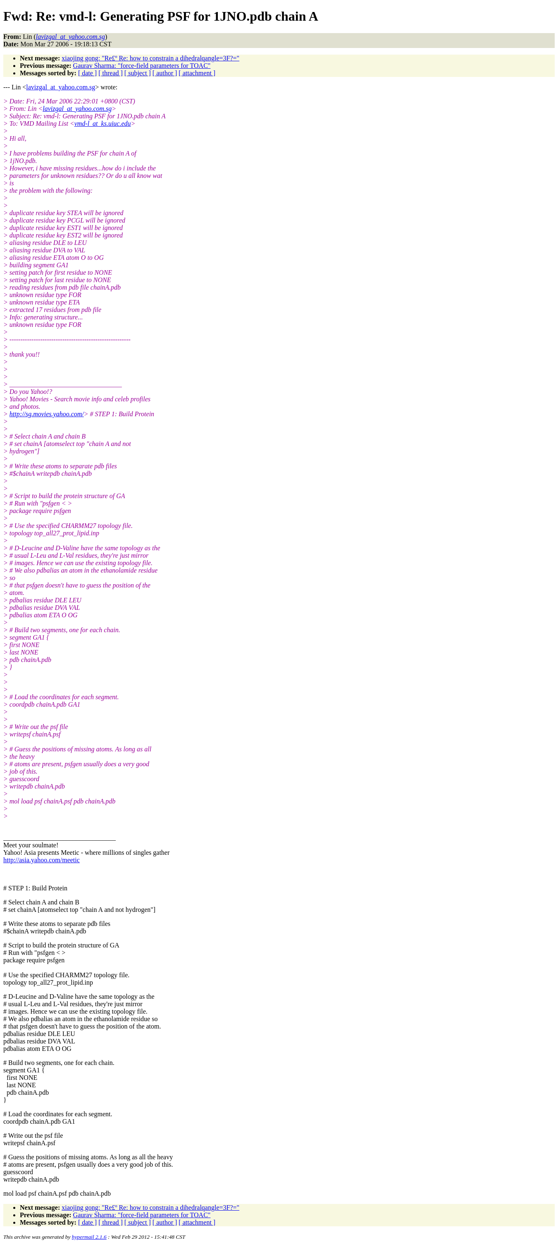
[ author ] (165, 73)
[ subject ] (137, 73)
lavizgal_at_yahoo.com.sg (60, 87)
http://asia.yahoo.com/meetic (41, 859)
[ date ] (87, 73)
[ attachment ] (197, 73)
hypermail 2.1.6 (89, 1237)
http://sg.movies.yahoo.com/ (47, 413)
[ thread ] (110, 73)
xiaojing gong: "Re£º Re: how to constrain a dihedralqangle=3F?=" (150, 58)
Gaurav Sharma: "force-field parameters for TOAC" (142, 65)
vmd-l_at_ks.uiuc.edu (102, 123)
